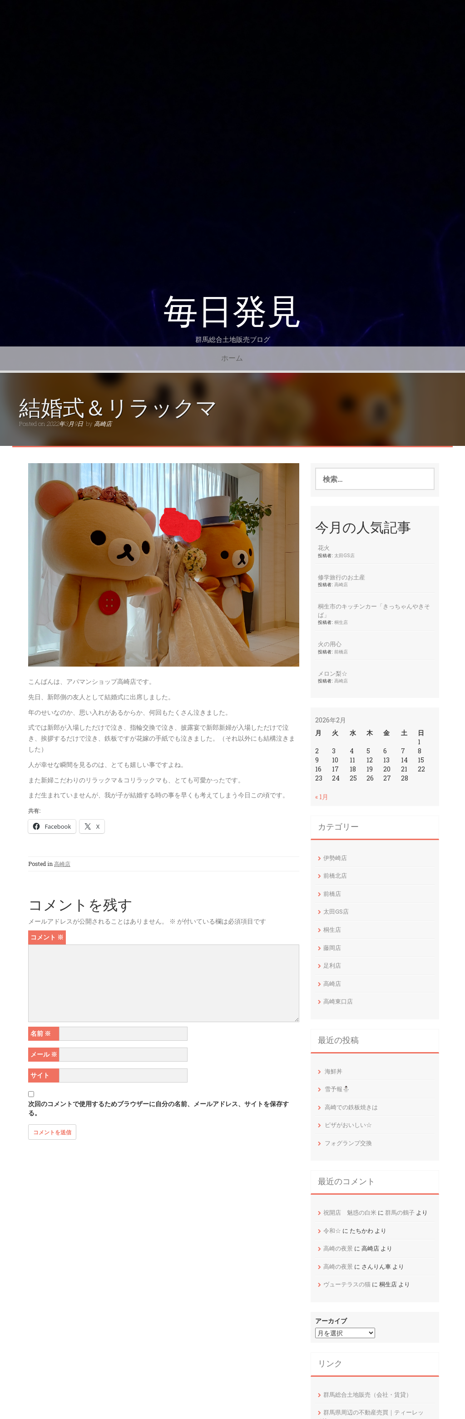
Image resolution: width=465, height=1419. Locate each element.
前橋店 (341, 651)
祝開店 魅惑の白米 (349, 1212)
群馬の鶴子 (400, 1212)
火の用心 (329, 644)
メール (43, 1054)
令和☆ (332, 1230)
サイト (39, 1075)
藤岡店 (332, 948)
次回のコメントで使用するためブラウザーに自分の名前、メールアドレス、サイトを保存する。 (158, 1108)
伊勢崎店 (335, 858)
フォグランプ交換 (348, 1143)
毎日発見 (232, 311)
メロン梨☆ (332, 673)
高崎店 (103, 424)
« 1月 (321, 796)
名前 (40, 1033)
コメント (47, 937)
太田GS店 (344, 555)
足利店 (332, 965)
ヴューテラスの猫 (347, 1284)
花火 (324, 548)
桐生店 (341, 622)
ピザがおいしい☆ (348, 1125)
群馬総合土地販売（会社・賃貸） (367, 1394)
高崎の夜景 (338, 1248)
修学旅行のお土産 (341, 577)
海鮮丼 (333, 1071)
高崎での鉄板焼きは (351, 1107)
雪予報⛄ (337, 1089)
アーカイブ (331, 1320)
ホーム (232, 358)
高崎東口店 (338, 1001)
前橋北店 (335, 875)
